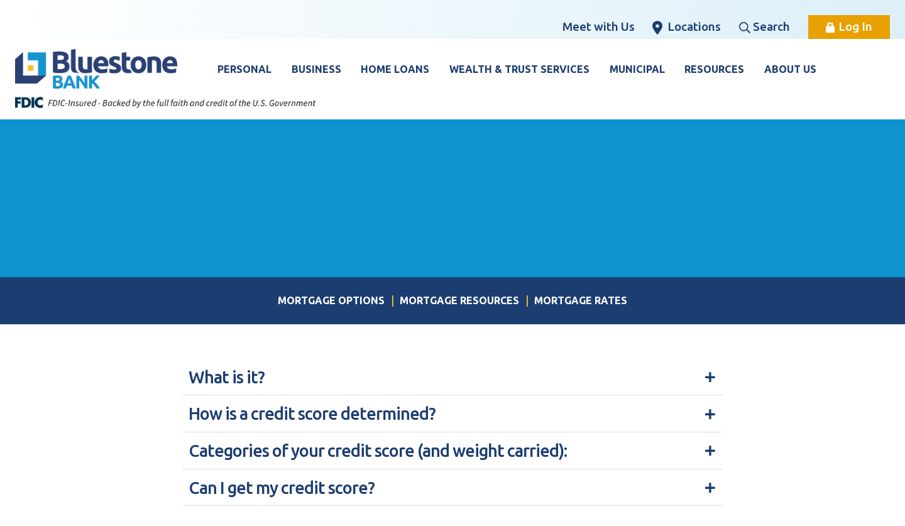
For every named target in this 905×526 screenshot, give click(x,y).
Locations (686, 27)
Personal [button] (244, 69)
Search (764, 26)
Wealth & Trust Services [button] (519, 69)
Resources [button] (714, 69)
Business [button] (316, 69)
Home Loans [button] (395, 69)
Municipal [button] (637, 69)
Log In (849, 26)
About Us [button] (790, 69)
